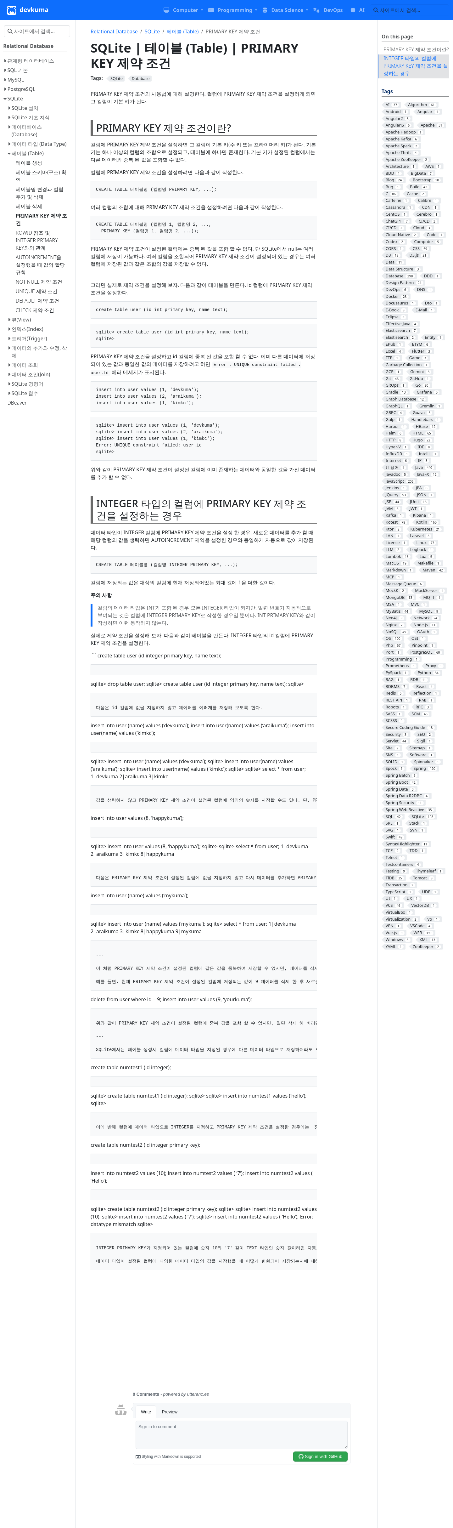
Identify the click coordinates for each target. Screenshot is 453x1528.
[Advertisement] (232, 1334)
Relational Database (114, 31)
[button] (183, 10)
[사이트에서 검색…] (409, 10)
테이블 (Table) (183, 31)
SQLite (152, 31)
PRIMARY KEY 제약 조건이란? (416, 49)
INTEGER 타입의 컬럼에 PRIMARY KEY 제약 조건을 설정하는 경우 (415, 66)
